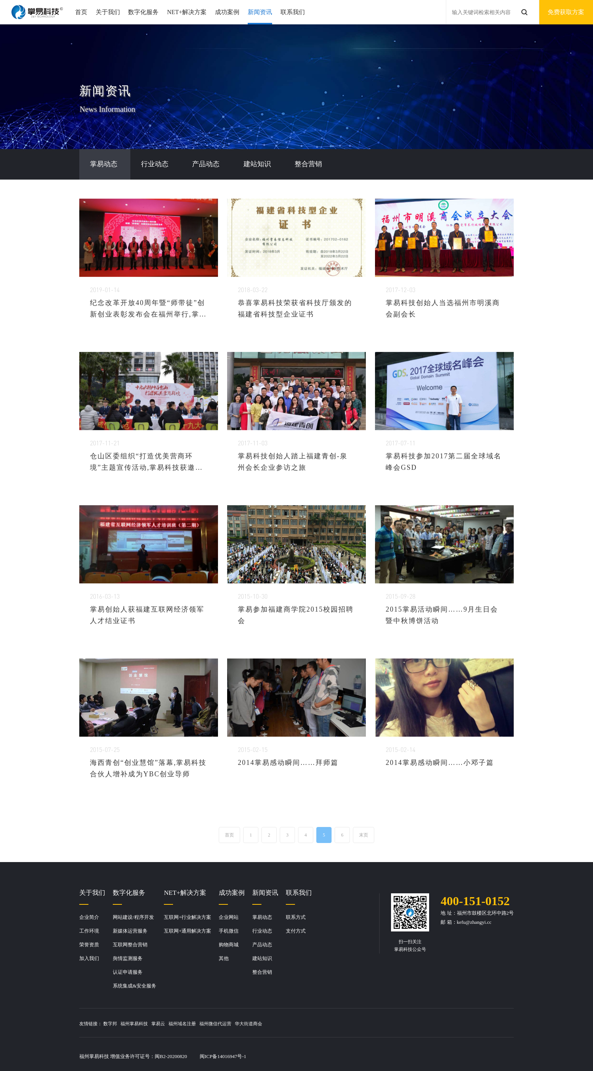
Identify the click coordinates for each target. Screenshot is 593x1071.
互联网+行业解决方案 (187, 917)
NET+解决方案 (187, 12)
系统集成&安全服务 (134, 986)
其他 (224, 958)
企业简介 (89, 917)
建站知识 (262, 958)
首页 (81, 12)
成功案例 (227, 12)
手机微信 (229, 931)
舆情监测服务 (128, 958)
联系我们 (292, 12)
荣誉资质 (89, 944)
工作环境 (89, 931)
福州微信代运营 (215, 1023)
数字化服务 (143, 12)
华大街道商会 (248, 1023)
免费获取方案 (566, 12)
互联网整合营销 (130, 944)
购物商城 (229, 944)
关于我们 (108, 12)
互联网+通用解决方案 (187, 931)
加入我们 (89, 958)
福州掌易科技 (134, 1023)
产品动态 (262, 944)
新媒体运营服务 (130, 931)
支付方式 (296, 931)
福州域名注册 (182, 1023)
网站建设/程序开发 (133, 917)
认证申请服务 (128, 972)
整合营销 (262, 972)
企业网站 (229, 917)
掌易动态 (262, 917)
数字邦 (110, 1023)
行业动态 (262, 931)
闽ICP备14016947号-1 (223, 1056)
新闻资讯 (260, 12)
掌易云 (158, 1023)
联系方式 (296, 917)
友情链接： (90, 1023)
